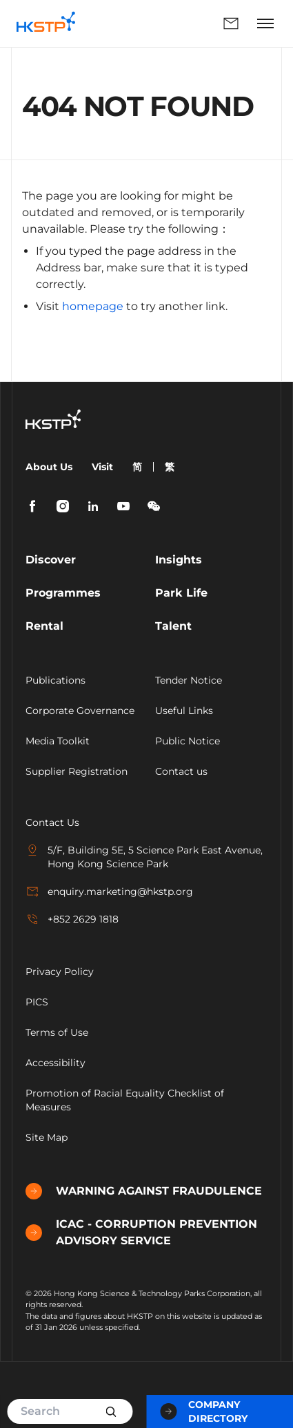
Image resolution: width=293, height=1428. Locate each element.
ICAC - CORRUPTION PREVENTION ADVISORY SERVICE (141, 1232)
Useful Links (184, 710)
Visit (102, 467)
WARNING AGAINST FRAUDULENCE (144, 1191)
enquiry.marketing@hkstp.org (109, 891)
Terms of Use (57, 1032)
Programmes (63, 592)
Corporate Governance (80, 710)
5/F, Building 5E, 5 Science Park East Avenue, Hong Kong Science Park (144, 856)
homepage (92, 306)
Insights (178, 559)
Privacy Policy (60, 971)
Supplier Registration (77, 771)
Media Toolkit (58, 741)
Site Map (47, 1137)
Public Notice (187, 741)
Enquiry (231, 23)
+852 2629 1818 (72, 919)
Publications (55, 680)
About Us (49, 467)
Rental (44, 626)
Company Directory (204, 1411)
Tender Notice (188, 680)
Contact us (181, 771)
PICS (37, 1002)
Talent (173, 626)
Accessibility (55, 1062)
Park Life (181, 592)
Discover (51, 559)
